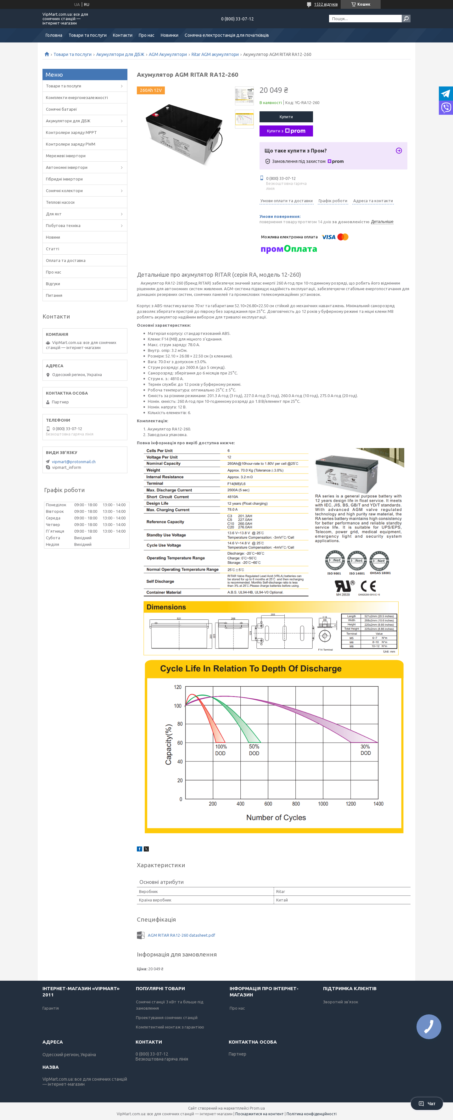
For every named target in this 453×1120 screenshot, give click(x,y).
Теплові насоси (60, 202)
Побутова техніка (63, 225)
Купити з (286, 131)
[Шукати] (406, 18)
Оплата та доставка (66, 260)
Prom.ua (257, 1108)
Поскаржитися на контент (259, 1114)
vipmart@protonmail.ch (74, 461)
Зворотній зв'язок (340, 1002)
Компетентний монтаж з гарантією (170, 1027)
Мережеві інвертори (66, 155)
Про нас (146, 35)
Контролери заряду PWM (70, 144)
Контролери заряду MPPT (71, 132)
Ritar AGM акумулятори (215, 54)
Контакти (122, 35)
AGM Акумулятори (168, 54)
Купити (286, 116)
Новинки (169, 35)
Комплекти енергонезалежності (77, 97)
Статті (52, 249)
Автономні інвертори (66, 167)
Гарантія (50, 1008)
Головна (54, 35)
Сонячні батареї (61, 109)
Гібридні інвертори (64, 179)
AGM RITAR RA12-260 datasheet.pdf (181, 935)
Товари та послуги (88, 35)
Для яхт (54, 214)
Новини (53, 237)
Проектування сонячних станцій (167, 1017)
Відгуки (53, 283)
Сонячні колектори (64, 190)
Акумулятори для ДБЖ (120, 54)
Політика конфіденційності (312, 1114)
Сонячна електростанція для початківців (227, 35)
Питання (54, 295)
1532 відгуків (326, 4)
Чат (426, 1103)
